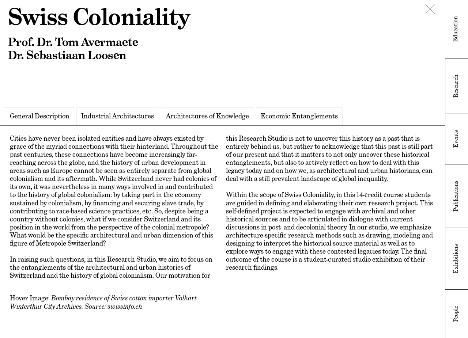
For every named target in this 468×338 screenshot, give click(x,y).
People (456, 314)
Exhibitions (456, 258)
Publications (456, 196)
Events (456, 139)
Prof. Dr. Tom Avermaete (73, 42)
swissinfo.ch (124, 306)
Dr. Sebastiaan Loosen (67, 55)
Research (456, 86)
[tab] (40, 116)
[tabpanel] (222, 222)
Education (455, 29)
